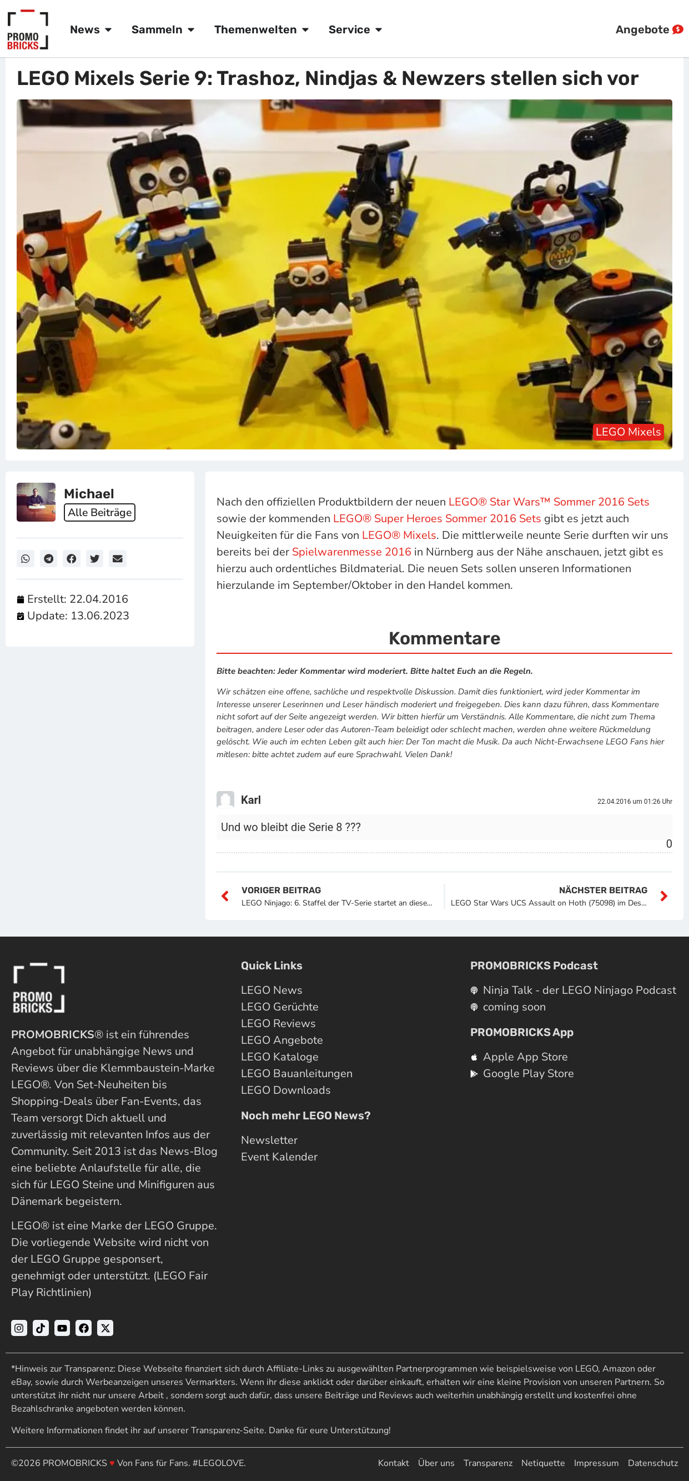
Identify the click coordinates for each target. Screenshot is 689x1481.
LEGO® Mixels (399, 535)
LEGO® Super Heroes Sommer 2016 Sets (437, 518)
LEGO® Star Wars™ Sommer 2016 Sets (549, 501)
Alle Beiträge (101, 511)
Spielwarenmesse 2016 (351, 551)
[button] (25, 559)
